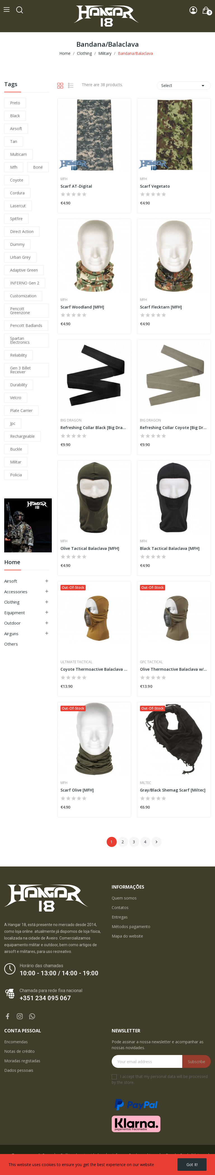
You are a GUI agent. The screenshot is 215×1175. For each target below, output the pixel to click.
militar (15, 462)
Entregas (120, 917)
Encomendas (16, 1041)
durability (18, 384)
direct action (22, 231)
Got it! (192, 1164)
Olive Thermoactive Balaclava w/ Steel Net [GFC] (174, 669)
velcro (15, 397)
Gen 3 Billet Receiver (20, 370)
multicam (18, 154)
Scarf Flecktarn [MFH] (161, 307)
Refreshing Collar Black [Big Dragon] (94, 427)
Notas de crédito (19, 1051)
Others (11, 644)
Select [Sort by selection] (183, 85)
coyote (16, 180)
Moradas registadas (22, 1060)
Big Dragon (70, 420)
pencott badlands (26, 325)
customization (23, 295)
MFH (63, 179)
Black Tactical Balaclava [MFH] (170, 548)
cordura (17, 193)
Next (156, 841)
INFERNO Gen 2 (24, 283)
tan (13, 141)
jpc (12, 423)
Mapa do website (127, 936)
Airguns (11, 633)
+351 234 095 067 (45, 998)
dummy (17, 244)
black (15, 115)
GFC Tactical (151, 662)
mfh (13, 167)
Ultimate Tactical (76, 662)
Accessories (15, 591)
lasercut (18, 205)
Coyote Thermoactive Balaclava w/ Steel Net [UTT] (94, 669)
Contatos (120, 907)
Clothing (12, 602)
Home (12, 562)
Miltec (145, 783)
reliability (18, 355)
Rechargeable (22, 436)
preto (15, 102)
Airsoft (10, 581)
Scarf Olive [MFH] (77, 790)
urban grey (20, 257)
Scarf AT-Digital (76, 186)
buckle (16, 449)
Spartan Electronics (20, 340)
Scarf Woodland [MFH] (82, 307)
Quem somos (124, 898)
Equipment (14, 612)
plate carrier (21, 410)
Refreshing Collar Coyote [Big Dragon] (174, 427)
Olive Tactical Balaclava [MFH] (89, 548)
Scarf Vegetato (155, 186)
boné (38, 167)
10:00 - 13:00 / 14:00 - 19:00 (59, 973)
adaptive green (24, 270)
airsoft (16, 128)
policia (16, 474)
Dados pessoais (18, 1070)
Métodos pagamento (131, 926)
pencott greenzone (20, 310)
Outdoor (12, 623)
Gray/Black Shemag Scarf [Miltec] (172, 790)
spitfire (16, 218)
